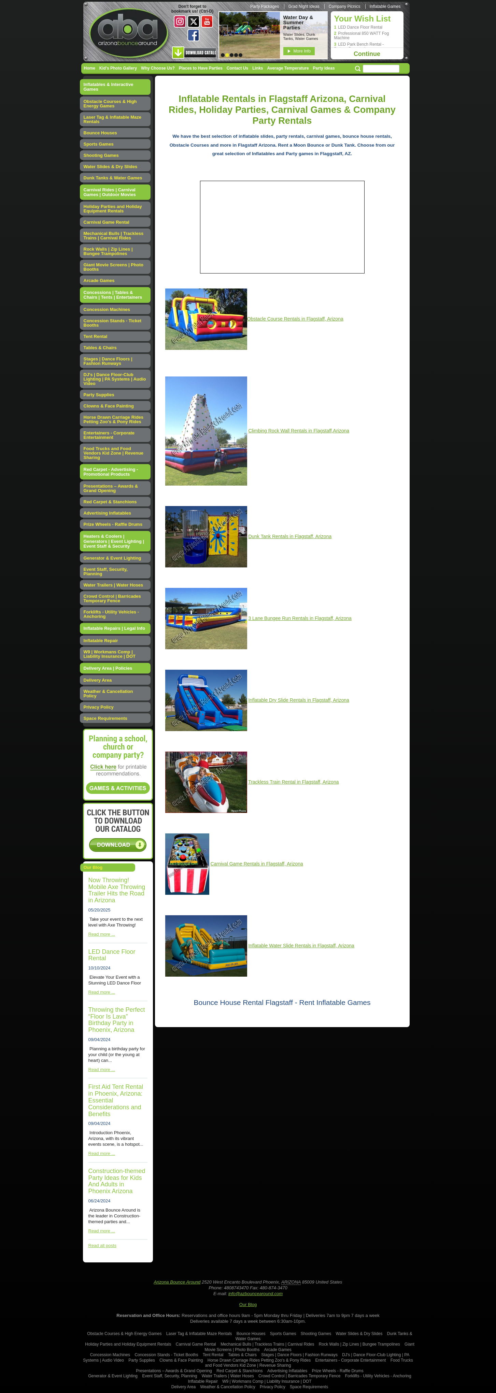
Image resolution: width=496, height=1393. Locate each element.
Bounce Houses (100, 132)
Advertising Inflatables (107, 513)
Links (257, 68)
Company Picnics (344, 6)
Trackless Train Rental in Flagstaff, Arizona (293, 782)
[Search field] (381, 69)
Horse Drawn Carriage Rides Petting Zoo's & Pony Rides (114, 419)
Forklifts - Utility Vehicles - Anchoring (111, 614)
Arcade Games (99, 280)
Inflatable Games (385, 6)
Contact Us (237, 68)
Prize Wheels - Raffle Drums (113, 524)
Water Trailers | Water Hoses (113, 585)
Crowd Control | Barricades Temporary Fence (112, 598)
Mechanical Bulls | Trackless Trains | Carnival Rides (114, 235)
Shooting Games (101, 155)
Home (89, 68)
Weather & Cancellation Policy (108, 693)
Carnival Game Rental (106, 222)
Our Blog (248, 1304)
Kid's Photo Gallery (118, 68)
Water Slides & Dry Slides (111, 166)
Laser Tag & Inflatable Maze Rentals (113, 119)
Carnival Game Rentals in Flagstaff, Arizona (256, 863)
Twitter (193, 21)
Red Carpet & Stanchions (110, 501)
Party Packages (264, 6)
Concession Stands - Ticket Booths (113, 323)
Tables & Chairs (100, 347)
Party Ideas (324, 68)
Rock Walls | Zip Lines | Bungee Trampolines (108, 251)
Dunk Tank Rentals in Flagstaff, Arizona (289, 536)
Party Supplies (99, 394)
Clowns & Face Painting (109, 406)
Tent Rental (96, 336)
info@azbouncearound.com (255, 1293)
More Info (302, 51)
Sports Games (99, 144)
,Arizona (298, 430)
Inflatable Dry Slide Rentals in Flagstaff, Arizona (298, 700)
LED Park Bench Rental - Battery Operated (359, 46)
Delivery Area (98, 680)
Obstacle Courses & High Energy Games (110, 103)
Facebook (193, 35)
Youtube (207, 21)
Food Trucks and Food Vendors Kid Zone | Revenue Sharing (114, 453)
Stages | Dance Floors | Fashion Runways (108, 361)
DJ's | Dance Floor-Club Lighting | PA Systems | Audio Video (115, 379)
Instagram (180, 21)
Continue (367, 53)
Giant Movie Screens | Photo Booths (114, 267)
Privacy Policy (99, 707)
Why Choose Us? (158, 68)
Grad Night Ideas (304, 6)
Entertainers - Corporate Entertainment (109, 435)
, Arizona (334, 319)
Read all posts (102, 1245)
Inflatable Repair (101, 640)
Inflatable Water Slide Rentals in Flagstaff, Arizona (301, 945)
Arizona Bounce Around (129, 34)
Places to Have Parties (201, 68)
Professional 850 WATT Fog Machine (361, 35)
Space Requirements (106, 718)
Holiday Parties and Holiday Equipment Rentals (113, 208)
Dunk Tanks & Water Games (113, 177)
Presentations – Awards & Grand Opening (111, 488)
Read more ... (101, 934)
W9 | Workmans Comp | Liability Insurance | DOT (110, 654)
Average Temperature (288, 68)
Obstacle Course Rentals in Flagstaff (286, 319)
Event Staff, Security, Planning (106, 571)
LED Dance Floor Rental (360, 27)
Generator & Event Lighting (112, 558)
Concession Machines (107, 309)
